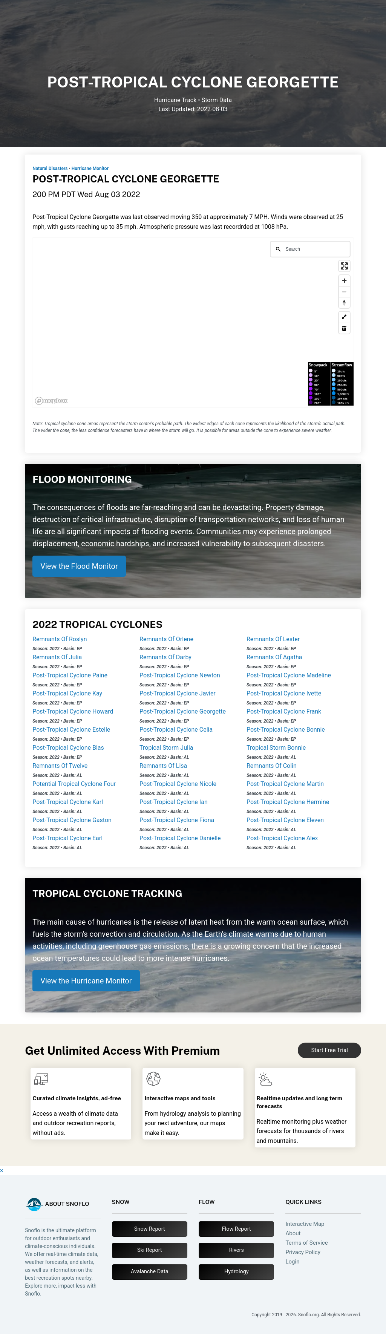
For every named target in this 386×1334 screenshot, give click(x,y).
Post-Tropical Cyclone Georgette (182, 711)
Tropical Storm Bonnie (276, 747)
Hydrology (236, 1271)
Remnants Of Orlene (166, 639)
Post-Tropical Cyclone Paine (69, 675)
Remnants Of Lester (273, 639)
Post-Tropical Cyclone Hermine (288, 802)
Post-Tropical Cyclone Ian (173, 802)
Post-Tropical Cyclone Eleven (285, 820)
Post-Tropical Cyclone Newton (179, 675)
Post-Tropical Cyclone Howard (72, 711)
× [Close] (1, 1170)
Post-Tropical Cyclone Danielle (180, 838)
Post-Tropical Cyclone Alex (282, 838)
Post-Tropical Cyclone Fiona (176, 820)
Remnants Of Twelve (59, 765)
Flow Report (236, 1229)
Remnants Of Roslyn (59, 639)
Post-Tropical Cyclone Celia (176, 729)
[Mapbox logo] (51, 401)
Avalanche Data (149, 1271)
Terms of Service (306, 1243)
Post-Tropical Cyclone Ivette (284, 693)
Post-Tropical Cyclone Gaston (72, 820)
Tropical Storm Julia (166, 747)
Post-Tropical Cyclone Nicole (177, 783)
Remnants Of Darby (165, 657)
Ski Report (149, 1250)
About (292, 1233)
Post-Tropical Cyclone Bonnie (286, 729)
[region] (193, 322)
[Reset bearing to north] (344, 302)
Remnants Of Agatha (274, 657)
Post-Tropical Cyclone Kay (67, 693)
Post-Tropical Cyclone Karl (67, 802)
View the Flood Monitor (79, 566)
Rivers (236, 1250)
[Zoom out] (344, 291)
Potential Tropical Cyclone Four (74, 783)
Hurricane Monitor (90, 168)
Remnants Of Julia (57, 657)
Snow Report (149, 1229)
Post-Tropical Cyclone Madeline (289, 675)
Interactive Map (304, 1224)
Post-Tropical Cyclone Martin (285, 783)
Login (292, 1262)
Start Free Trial (329, 1050)
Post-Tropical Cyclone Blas (68, 747)
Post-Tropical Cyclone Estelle (71, 729)
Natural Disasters (49, 168)
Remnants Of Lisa (163, 765)
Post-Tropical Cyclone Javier (177, 693)
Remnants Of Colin (272, 765)
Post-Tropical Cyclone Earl (67, 838)
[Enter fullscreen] (344, 265)
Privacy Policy (302, 1252)
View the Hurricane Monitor (86, 980)
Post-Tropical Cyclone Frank (284, 711)
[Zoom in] (344, 280)
